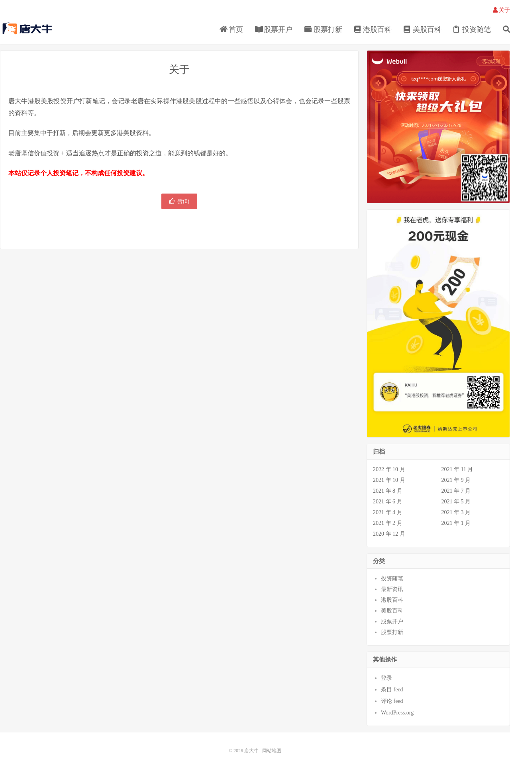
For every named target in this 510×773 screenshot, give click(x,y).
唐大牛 (28, 28)
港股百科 (373, 29)
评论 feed (392, 701)
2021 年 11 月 (457, 469)
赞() (179, 201)
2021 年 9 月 (456, 480)
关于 (501, 10)
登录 (386, 678)
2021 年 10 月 (389, 480)
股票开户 (274, 29)
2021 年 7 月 (456, 491)
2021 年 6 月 (387, 502)
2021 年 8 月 (387, 491)
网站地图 (271, 750)
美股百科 (422, 29)
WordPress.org (397, 713)
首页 (231, 29)
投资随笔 (472, 29)
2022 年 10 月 (389, 469)
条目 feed (392, 690)
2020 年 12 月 (389, 534)
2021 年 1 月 (456, 523)
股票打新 (323, 29)
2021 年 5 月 (456, 502)
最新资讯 (392, 589)
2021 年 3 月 (456, 512)
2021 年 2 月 (387, 523)
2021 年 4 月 (387, 512)
